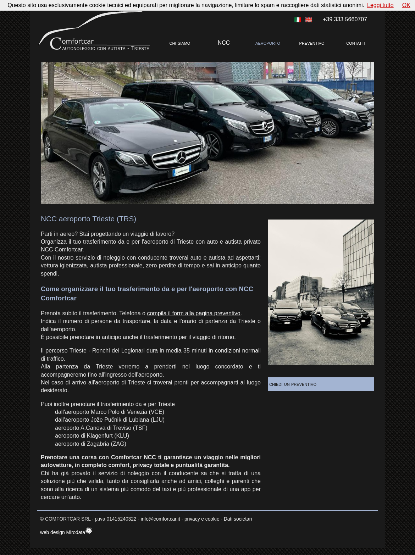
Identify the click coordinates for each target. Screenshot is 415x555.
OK (406, 5)
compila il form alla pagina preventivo (193, 313)
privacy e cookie (202, 519)
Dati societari (238, 519)
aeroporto (267, 43)
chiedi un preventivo (298, 384)
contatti (355, 43)
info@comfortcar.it (160, 519)
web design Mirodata (62, 532)
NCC (224, 43)
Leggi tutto (380, 5)
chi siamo (180, 43)
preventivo (312, 43)
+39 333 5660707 (345, 19)
